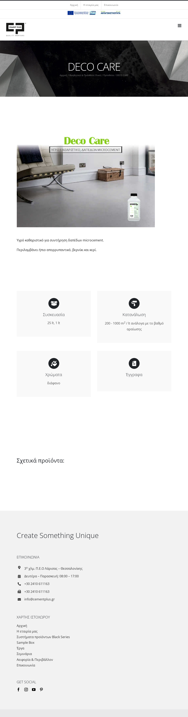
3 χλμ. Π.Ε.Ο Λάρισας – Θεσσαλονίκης (53, 567)
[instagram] (26, 689)
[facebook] (18, 689)
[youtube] (34, 689)
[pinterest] (41, 689)
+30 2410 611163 (36, 583)
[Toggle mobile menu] (180, 25)
